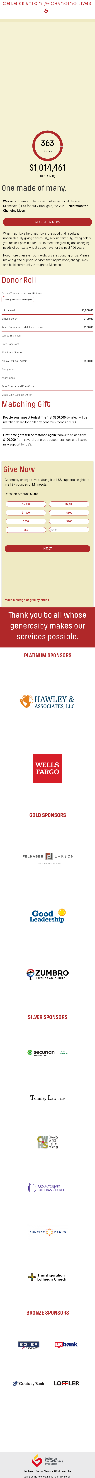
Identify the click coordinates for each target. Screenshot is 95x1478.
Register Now (47, 222)
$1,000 (26, 512)
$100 (69, 521)
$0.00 (34, 494)
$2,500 (69, 504)
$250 (26, 521)
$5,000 (26, 504)
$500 (69, 512)
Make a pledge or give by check (27, 599)
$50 (26, 529)
